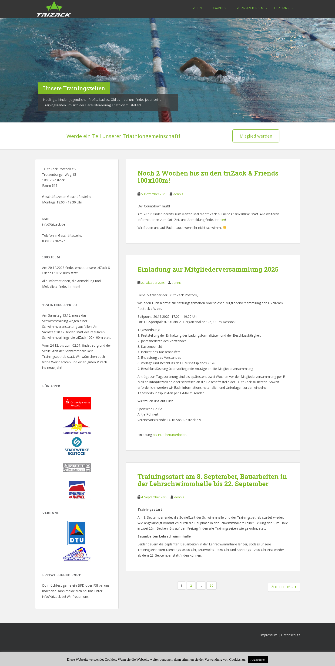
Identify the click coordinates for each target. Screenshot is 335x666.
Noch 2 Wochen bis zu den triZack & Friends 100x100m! (207, 177)
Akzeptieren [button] (258, 659)
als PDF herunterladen (169, 435)
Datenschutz (290, 635)
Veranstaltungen (250, 8)
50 (211, 586)
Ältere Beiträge (284, 587)
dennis (178, 194)
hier (222, 219)
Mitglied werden (256, 136)
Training (219, 8)
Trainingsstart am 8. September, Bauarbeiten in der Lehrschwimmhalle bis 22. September (212, 480)
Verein (197, 8)
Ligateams (281, 8)
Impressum (268, 635)
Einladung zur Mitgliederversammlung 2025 (207, 269)
